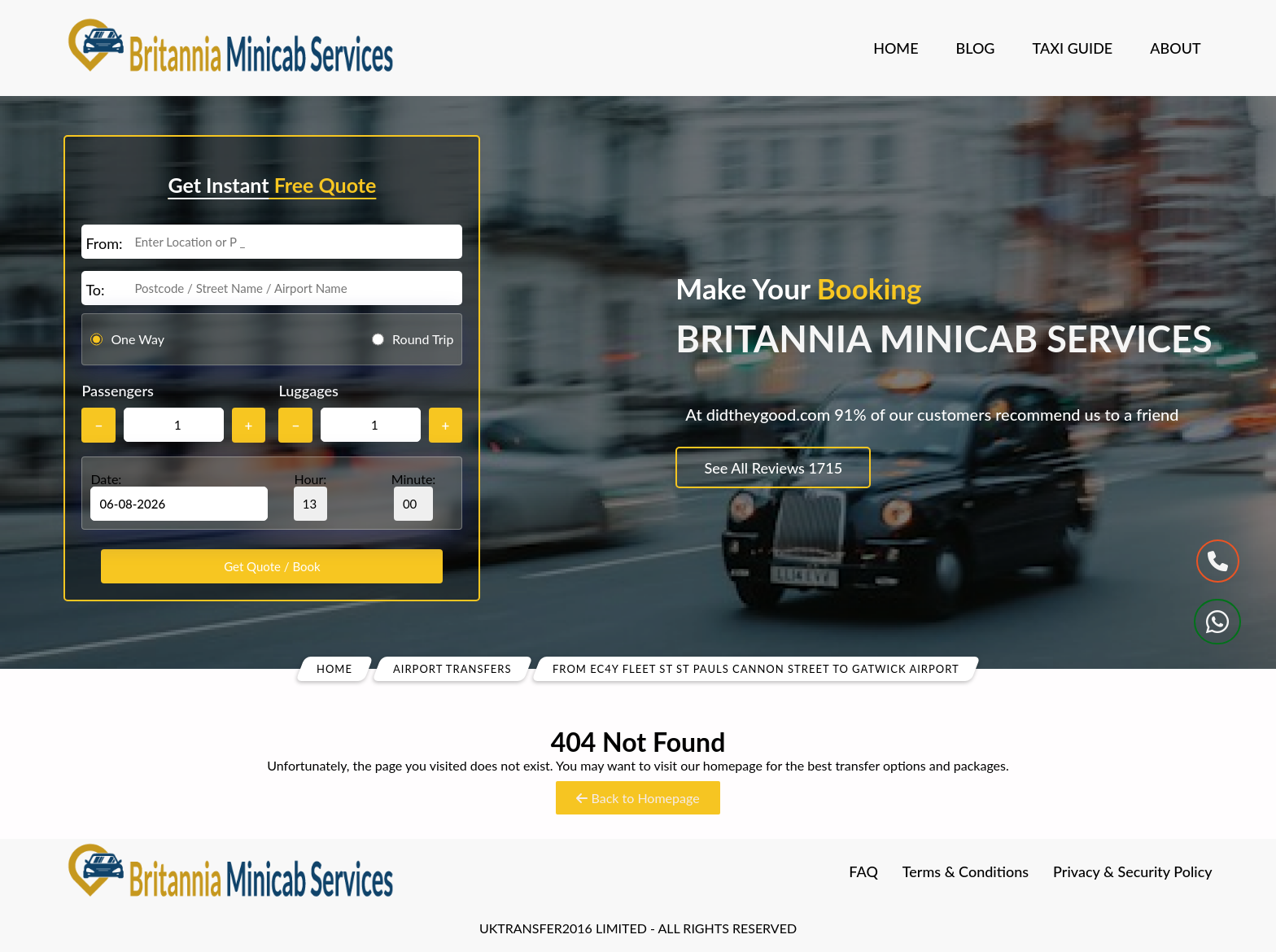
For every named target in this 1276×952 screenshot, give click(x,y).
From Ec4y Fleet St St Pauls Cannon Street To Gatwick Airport (756, 668)
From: (103, 243)
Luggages (308, 391)
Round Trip (422, 339)
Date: (105, 479)
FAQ (863, 871)
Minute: (413, 496)
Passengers (117, 391)
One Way (137, 339)
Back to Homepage (637, 798)
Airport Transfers (452, 668)
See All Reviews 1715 (774, 468)
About (1175, 48)
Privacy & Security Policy (1133, 871)
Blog (975, 48)
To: (94, 290)
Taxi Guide (1073, 48)
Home (895, 48)
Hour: (310, 496)
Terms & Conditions (965, 871)
